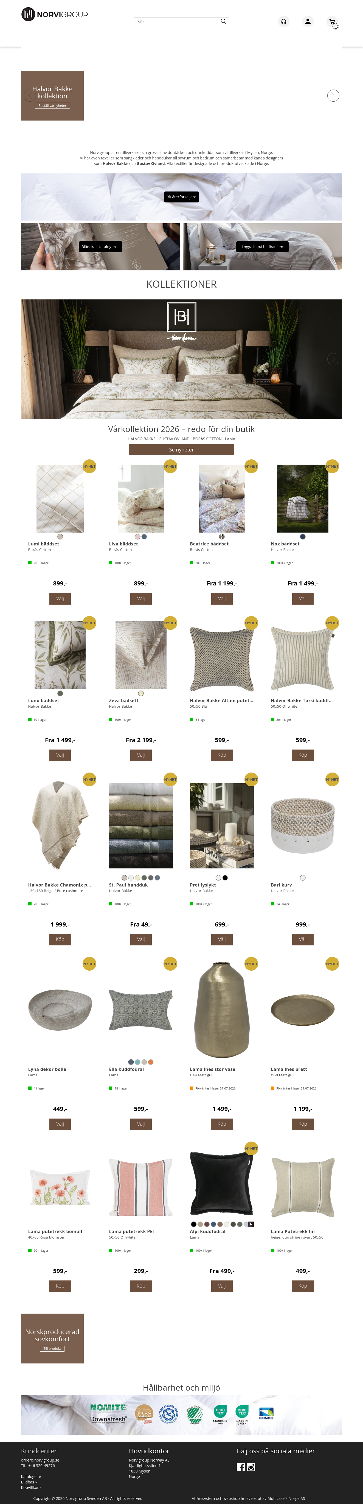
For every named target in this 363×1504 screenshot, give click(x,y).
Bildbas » (29, 1482)
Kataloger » (31, 1476)
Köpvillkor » (31, 1487)
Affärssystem (203, 1498)
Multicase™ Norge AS (286, 1498)
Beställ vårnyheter (52, 105)
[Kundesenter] (284, 21)
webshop (231, 1498)
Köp (222, 754)
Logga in (308, 22)
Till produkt (52, 1348)
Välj (60, 598)
